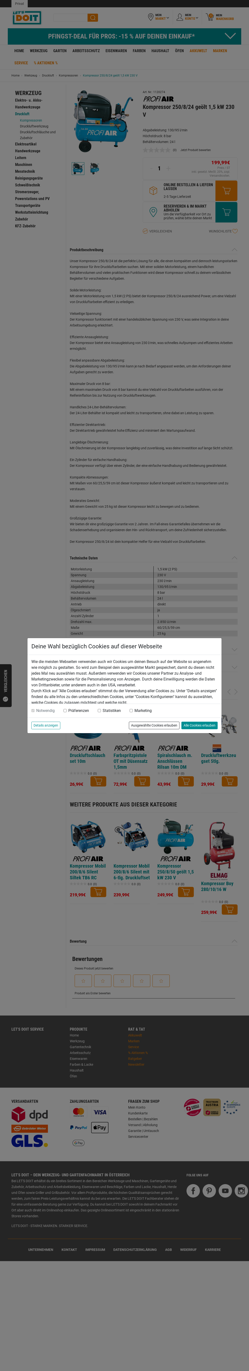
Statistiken (112, 710)
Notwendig (45, 710)
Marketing (143, 710)
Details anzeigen (46, 725)
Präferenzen (78, 710)
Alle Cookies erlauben (199, 725)
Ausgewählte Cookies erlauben (154, 725)
